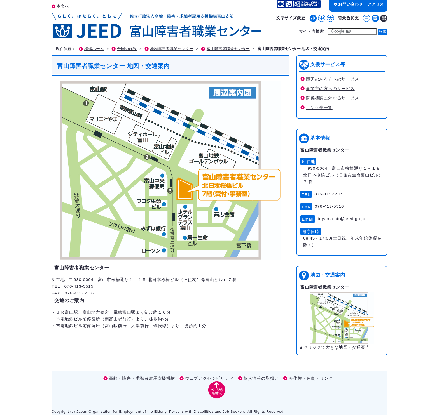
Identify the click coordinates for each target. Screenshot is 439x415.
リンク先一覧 (319, 107)
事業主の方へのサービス (330, 88)
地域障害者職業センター (171, 49)
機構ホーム (94, 49)
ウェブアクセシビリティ (209, 378)
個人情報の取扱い (261, 378)
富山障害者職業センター (228, 49)
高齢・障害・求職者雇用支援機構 (142, 378)
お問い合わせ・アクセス (361, 4)
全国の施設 (127, 49)
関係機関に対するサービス (332, 98)
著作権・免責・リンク (311, 378)
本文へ (63, 6)
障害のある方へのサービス (332, 79)
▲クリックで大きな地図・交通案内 (336, 321)
